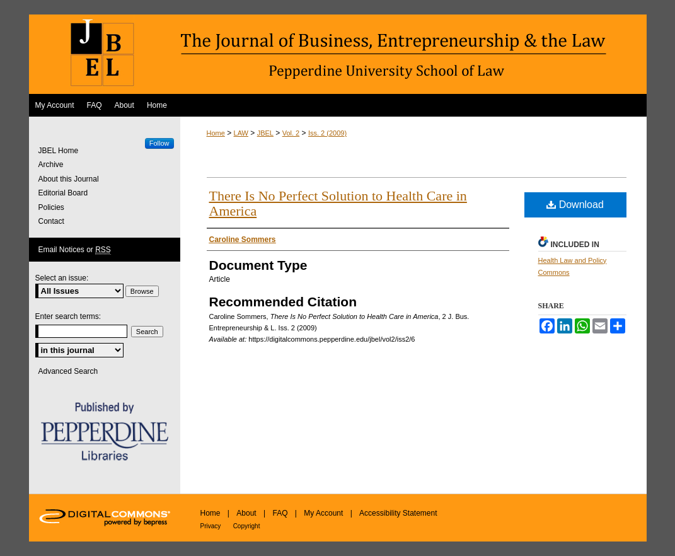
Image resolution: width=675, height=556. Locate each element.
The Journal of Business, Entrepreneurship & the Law (338, 54)
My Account (323, 513)
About (246, 513)
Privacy (210, 526)
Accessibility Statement (398, 513)
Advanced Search (68, 371)
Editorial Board (63, 192)
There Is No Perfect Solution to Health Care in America (338, 203)
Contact (51, 221)
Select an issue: (62, 278)
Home (216, 133)
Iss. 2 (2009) (327, 133)
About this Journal (68, 179)
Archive (51, 164)
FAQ (279, 513)
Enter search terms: (68, 316)
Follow (159, 143)
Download (575, 204)
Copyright (246, 526)
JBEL (265, 133)
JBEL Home (58, 150)
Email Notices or (74, 250)
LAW (241, 133)
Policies (51, 207)
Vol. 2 (291, 133)
